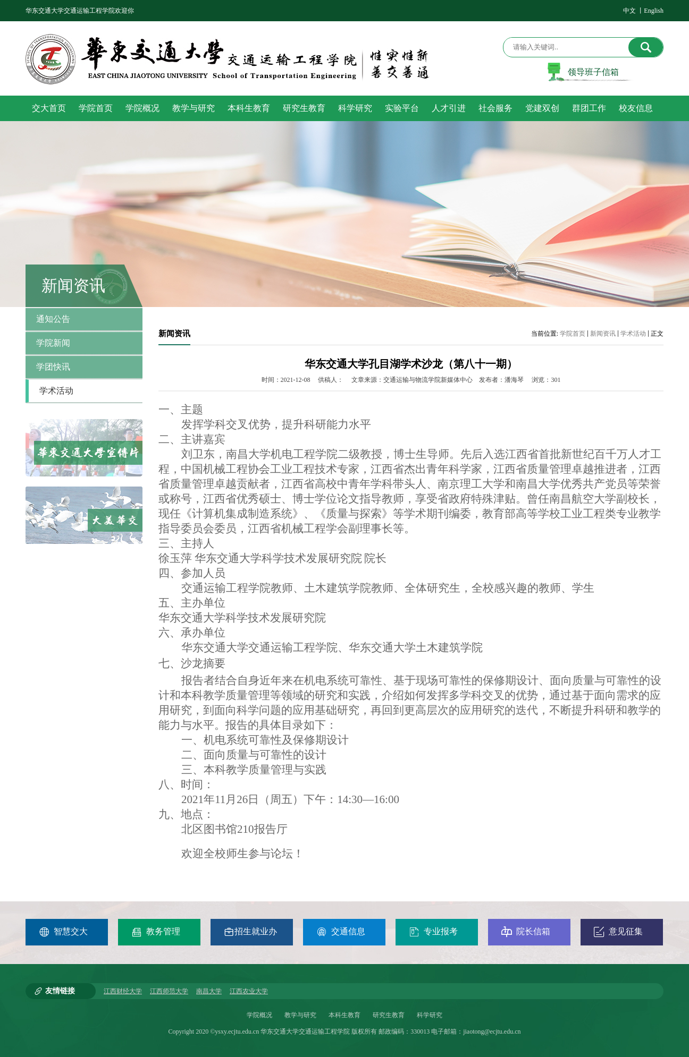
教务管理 (155, 931)
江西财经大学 (123, 991)
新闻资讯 (603, 333)
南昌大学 (209, 991)
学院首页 (572, 333)
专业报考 (433, 931)
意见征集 (618, 931)
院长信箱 (525, 931)
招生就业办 (250, 931)
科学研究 (429, 1015)
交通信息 (340, 931)
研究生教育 (389, 1015)
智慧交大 (63, 931)
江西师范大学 (169, 991)
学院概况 (259, 1015)
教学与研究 (300, 1015)
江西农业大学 (249, 991)
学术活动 (633, 333)
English (653, 10)
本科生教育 (344, 1015)
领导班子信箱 (593, 71)
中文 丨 (633, 10)
